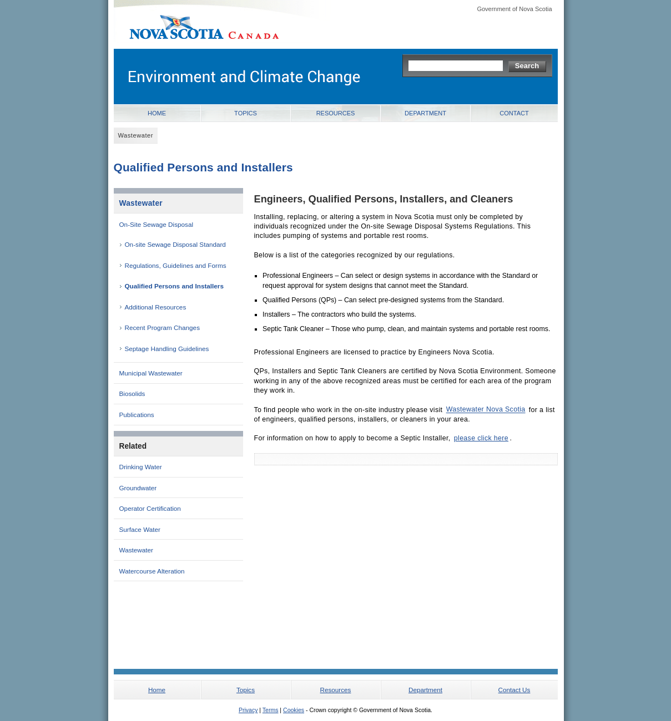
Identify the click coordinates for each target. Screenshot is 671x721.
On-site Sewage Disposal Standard (175, 244)
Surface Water (139, 529)
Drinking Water (140, 466)
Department (425, 113)
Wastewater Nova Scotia (486, 410)
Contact (514, 113)
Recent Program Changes (162, 327)
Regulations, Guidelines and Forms (175, 265)
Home (157, 113)
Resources (335, 113)
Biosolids (132, 393)
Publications (136, 414)
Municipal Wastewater (151, 373)
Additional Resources (155, 307)
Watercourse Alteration (152, 571)
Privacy (248, 710)
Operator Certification (150, 508)
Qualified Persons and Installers (174, 286)
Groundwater (138, 487)
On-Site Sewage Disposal (156, 224)
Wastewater (141, 203)
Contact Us (514, 689)
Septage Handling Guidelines (167, 348)
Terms (271, 710)
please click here (481, 438)
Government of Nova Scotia (514, 9)
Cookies (293, 710)
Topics (245, 113)
